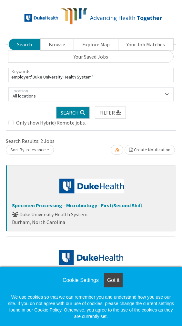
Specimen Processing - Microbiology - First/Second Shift (77, 205)
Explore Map (96, 44)
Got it (113, 280)
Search (24, 44)
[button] (110, 113)
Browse (57, 44)
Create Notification (149, 150)
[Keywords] (91, 75)
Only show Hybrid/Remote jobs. (51, 122)
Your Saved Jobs (91, 56)
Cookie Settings (81, 280)
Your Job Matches (145, 44)
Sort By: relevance (28, 150)
